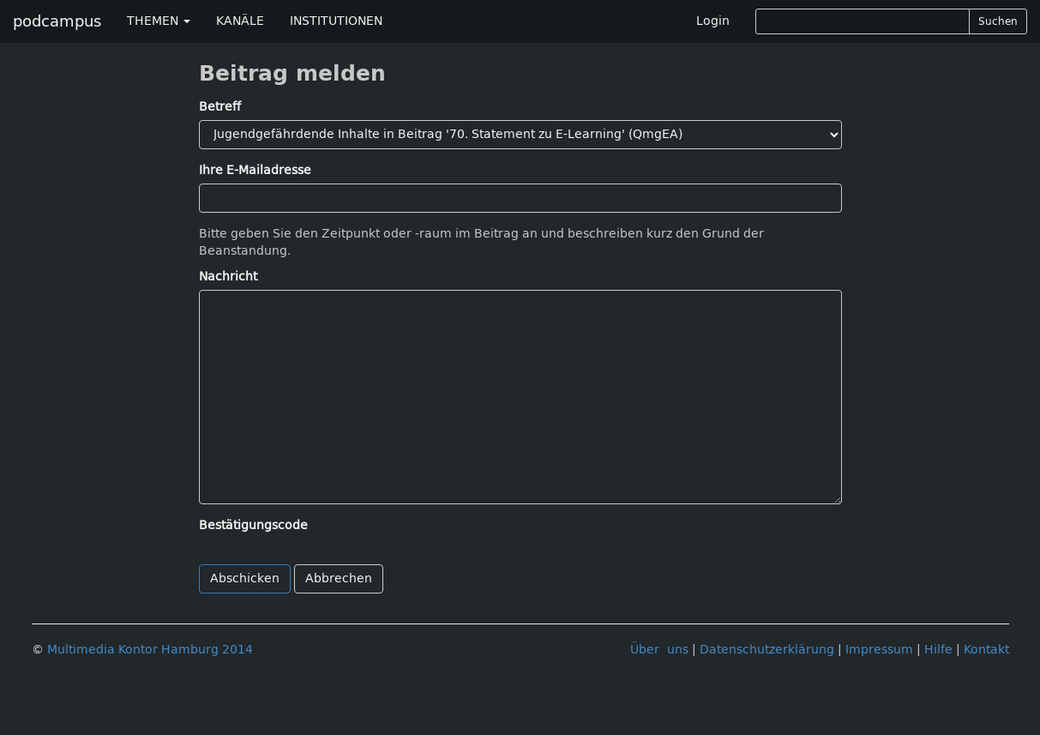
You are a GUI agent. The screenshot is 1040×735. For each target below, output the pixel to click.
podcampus (57, 21)
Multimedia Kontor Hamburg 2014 (150, 649)
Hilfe (938, 649)
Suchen (998, 21)
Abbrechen (338, 578)
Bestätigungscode (253, 525)
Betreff (220, 106)
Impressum (879, 649)
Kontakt (986, 649)
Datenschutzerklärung (767, 649)
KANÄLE (240, 21)
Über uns (659, 649)
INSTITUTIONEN (336, 21)
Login (713, 21)
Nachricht (228, 276)
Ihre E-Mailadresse (255, 170)
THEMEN (158, 21)
